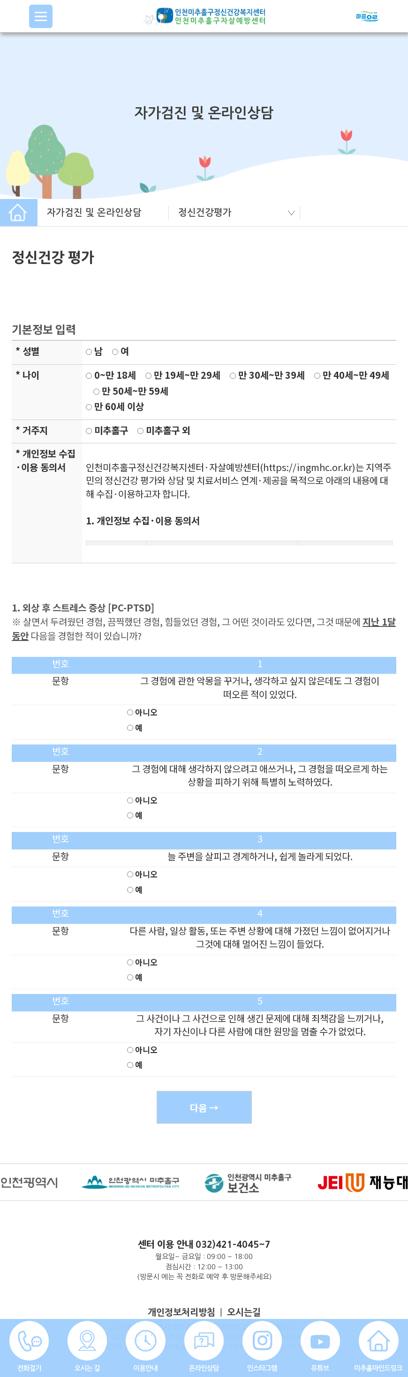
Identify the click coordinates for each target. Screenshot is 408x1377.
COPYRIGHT (102, 1346)
